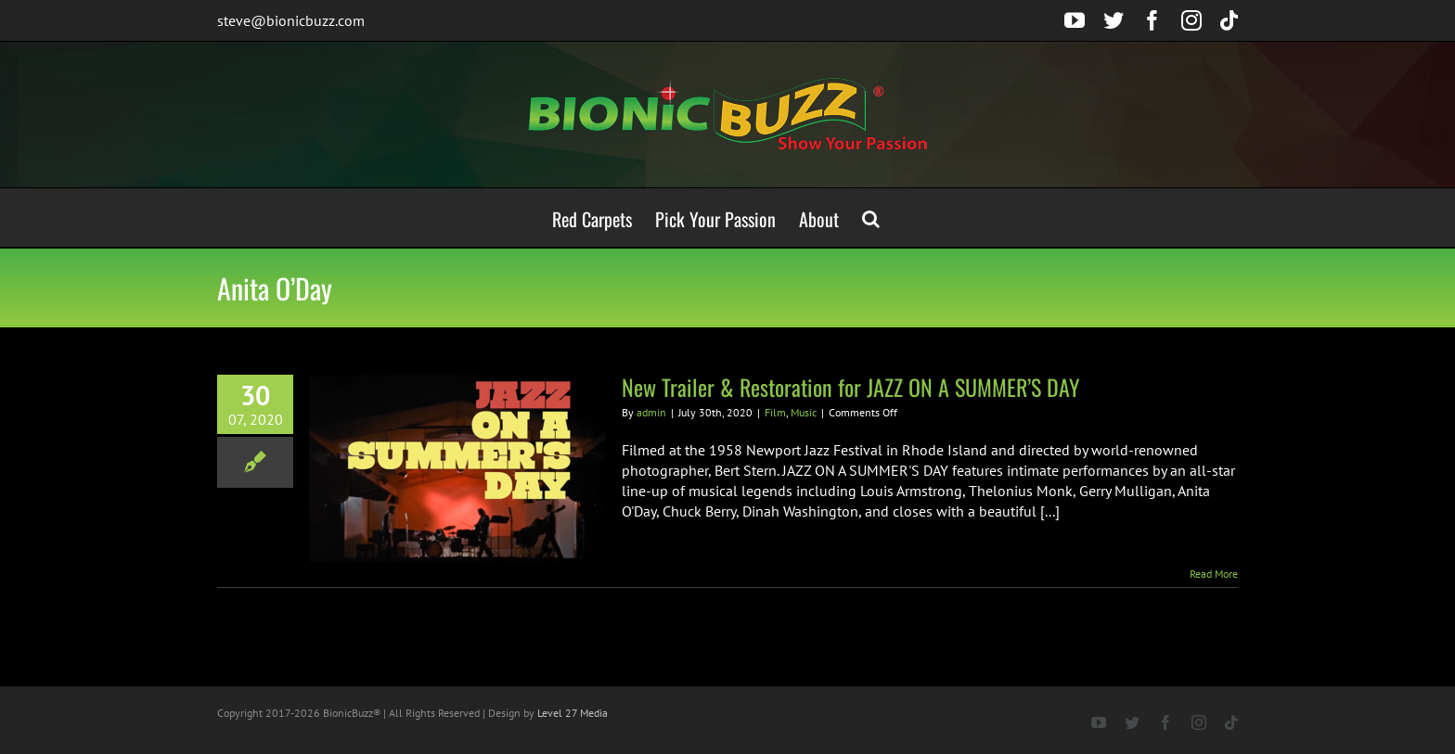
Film (775, 412)
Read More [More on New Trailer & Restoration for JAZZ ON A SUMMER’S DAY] (1214, 574)
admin (651, 412)
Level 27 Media (572, 713)
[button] (871, 217)
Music (804, 412)
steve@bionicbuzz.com (291, 20)
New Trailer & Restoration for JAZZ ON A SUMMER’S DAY (851, 386)
